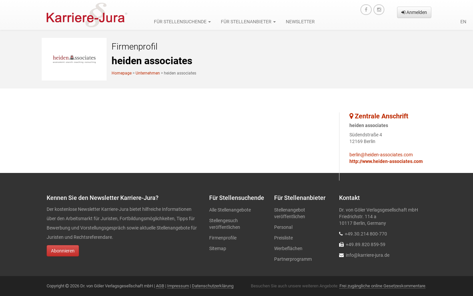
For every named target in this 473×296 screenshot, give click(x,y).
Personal (283, 227)
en (463, 21)
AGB (160, 285)
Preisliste (283, 237)
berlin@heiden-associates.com (381, 154)
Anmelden (414, 12)
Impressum (178, 285)
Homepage (122, 73)
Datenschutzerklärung (213, 285)
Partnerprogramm (293, 259)
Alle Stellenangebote (230, 210)
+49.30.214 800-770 (366, 233)
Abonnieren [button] (63, 250)
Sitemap (217, 248)
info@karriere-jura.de (367, 255)
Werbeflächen (288, 248)
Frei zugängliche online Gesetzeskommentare (382, 285)
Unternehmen (148, 73)
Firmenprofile (222, 237)
